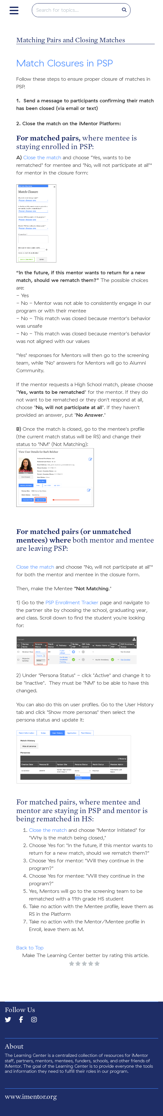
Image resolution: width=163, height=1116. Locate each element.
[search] (75, 10)
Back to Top (30, 947)
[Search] (124, 10)
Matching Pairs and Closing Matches (70, 40)
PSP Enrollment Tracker (72, 602)
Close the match (42, 157)
